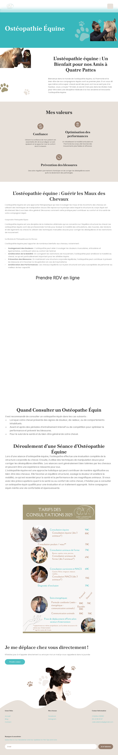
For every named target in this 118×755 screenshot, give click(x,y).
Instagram (52, 719)
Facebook (52, 716)
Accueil (7, 716)
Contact (8, 722)
